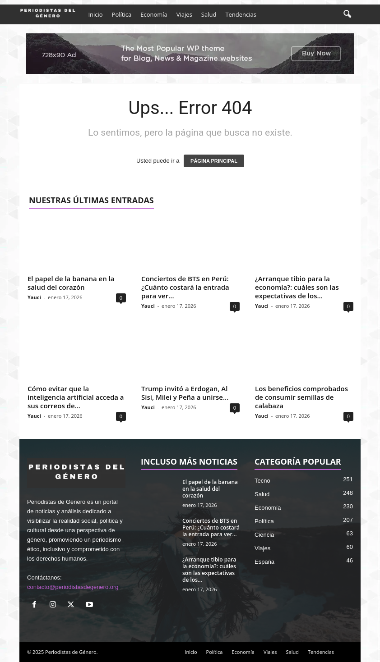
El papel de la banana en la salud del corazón (71, 283)
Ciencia (264, 534)
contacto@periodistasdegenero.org (73, 587)
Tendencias (240, 14)
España (264, 561)
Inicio (95, 14)
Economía (153, 14)
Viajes (184, 14)
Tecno (262, 480)
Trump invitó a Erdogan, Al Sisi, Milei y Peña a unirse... (184, 393)
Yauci (34, 297)
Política (122, 14)
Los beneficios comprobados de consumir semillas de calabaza (301, 397)
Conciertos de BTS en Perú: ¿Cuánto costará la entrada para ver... (185, 287)
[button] (347, 14)
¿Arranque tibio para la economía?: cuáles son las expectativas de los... (297, 287)
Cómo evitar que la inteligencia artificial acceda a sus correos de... (76, 397)
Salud (209, 14)
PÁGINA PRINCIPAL (213, 161)
